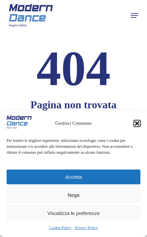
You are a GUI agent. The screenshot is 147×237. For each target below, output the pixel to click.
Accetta (73, 177)
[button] (137, 123)
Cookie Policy (60, 227)
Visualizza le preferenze (73, 213)
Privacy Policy (86, 227)
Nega (73, 195)
